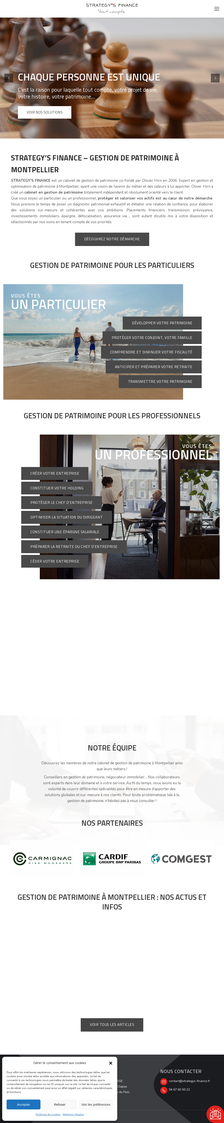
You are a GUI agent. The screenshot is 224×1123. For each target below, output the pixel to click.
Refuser (60, 1104)
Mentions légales (73, 1114)
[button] (110, 1063)
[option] (42, 859)
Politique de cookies (48, 1114)
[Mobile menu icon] (217, 9)
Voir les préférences (95, 1104)
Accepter (23, 1104)
